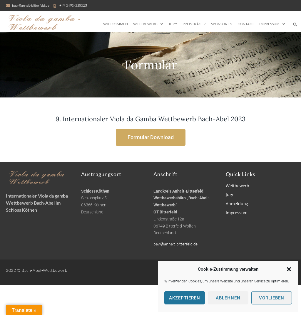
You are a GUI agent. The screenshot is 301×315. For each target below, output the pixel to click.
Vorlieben (271, 298)
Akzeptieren (184, 298)
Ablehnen (228, 298)
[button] (289, 269)
